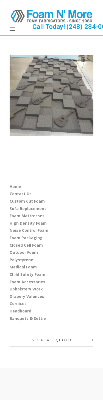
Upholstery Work (26, 289)
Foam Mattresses (27, 215)
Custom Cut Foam (27, 201)
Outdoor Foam (24, 252)
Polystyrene (21, 259)
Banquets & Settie (28, 318)
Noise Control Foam (29, 230)
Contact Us (21, 193)
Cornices (18, 303)
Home (15, 186)
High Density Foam (28, 223)
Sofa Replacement (28, 208)
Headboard (20, 311)
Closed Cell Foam (26, 245)
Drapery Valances (27, 296)
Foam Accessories (27, 281)
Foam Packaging (26, 237)
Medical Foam (23, 267)
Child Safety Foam (27, 274)
